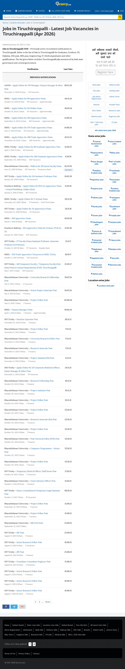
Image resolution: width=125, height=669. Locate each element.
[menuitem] (7, 11)
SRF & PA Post (37, 523)
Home (7, 625)
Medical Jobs (60, 635)
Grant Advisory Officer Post (43, 481)
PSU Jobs (77, 630)
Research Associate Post (41, 348)
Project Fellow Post (39, 300)
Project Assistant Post (40, 390)
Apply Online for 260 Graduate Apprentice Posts (40, 156)
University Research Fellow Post (45, 338)
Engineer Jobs (22, 635)
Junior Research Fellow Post (29, 542)
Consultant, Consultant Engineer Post (33, 561)
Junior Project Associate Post (44, 290)
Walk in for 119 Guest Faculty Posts (46, 166)
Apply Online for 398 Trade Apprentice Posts (32, 137)
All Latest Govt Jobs (98, 625)
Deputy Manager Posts (22, 309)
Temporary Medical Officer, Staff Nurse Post (36, 471)
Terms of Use (10, 653)
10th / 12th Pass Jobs (76, 635)
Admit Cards (98, 630)
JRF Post (20, 532)
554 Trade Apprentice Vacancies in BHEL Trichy (34, 254)
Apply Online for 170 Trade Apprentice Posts (32, 127)
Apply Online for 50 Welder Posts (27, 108)
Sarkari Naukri (18, 625)
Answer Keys (111, 630)
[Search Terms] (62, 17)
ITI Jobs (49, 635)
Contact (36, 653)
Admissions (27, 630)
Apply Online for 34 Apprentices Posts (33, 208)
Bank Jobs (39, 630)
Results (87, 630)
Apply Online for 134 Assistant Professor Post (36, 176)
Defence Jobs (51, 630)
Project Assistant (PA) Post (42, 358)
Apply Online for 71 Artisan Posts (33, 199)
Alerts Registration (12, 630)
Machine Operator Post (27, 319)
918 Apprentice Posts (21, 218)
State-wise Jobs (33, 625)
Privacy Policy (24, 653)
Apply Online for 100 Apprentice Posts (29, 118)
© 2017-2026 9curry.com (15, 663)
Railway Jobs (65, 630)
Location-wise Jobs (51, 625)
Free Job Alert (81, 625)
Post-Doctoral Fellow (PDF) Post (45, 438)
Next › (48, 602)
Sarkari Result (67, 625)
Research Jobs (36, 635)
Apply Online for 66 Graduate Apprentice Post (39, 147)
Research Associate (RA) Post (44, 419)
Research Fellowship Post (42, 381)
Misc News (9, 635)
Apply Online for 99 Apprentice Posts (29, 98)
